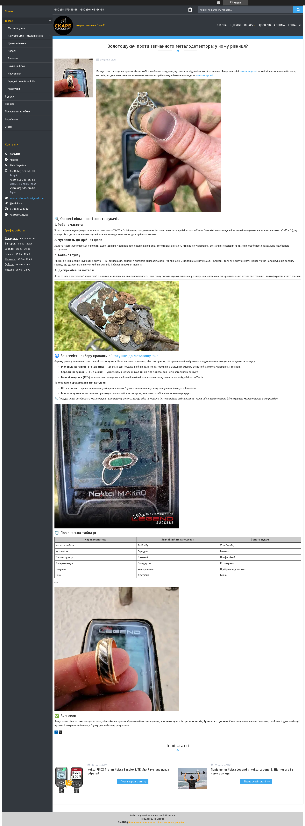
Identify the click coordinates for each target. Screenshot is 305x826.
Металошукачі (16, 28)
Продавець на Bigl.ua (152, 818)
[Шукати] (298, 9)
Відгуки (9, 96)
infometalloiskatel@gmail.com (27, 198)
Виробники (11, 119)
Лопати (12, 51)
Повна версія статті (132, 781)
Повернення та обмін (17, 111)
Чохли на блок (16, 66)
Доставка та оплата (272, 25)
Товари (9, 21)
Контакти (294, 25)
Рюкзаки (13, 58)
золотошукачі (204, 75)
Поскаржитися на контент (142, 822)
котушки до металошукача (136, 355)
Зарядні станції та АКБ (21, 81)
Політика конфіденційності (172, 822)
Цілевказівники (17, 43)
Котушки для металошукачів (25, 35)
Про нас (9, 104)
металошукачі (248, 71)
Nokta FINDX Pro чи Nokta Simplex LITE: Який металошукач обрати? (128, 771)
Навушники (14, 73)
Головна (221, 25)
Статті (8, 126)
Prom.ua (170, 815)
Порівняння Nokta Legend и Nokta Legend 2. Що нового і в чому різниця (252, 771)
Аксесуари (14, 88)
